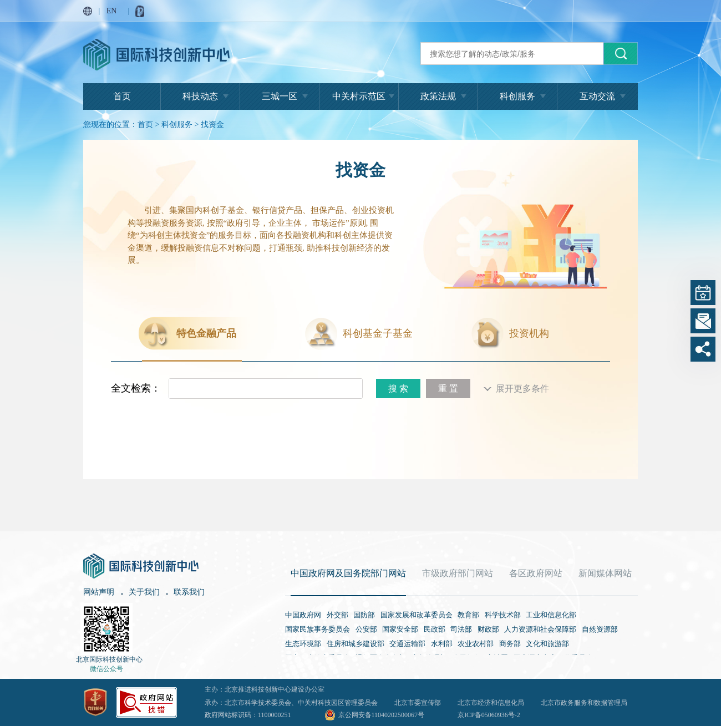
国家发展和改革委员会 (416, 615)
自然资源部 (600, 629)
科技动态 (200, 96)
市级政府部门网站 (457, 573)
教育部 (468, 615)
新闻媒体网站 (605, 573)
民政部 (434, 629)
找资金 (212, 124)
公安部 (366, 629)
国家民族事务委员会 (317, 629)
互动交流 (597, 96)
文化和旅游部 (547, 643)
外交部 (337, 615)
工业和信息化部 (551, 615)
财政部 (488, 629)
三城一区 (279, 96)
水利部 (442, 643)
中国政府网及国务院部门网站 (348, 573)
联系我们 (189, 592)
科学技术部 (503, 615)
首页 (122, 96)
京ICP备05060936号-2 (489, 715)
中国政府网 (303, 615)
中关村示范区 (358, 96)
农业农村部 (476, 643)
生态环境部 (303, 643)
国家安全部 (400, 629)
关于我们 (144, 592)
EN (111, 11)
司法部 (461, 629)
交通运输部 (407, 643)
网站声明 (98, 592)
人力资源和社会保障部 (540, 629)
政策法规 (438, 96)
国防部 (364, 615)
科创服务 (517, 96)
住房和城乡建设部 (355, 643)
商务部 (510, 643)
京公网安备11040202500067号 (381, 715)
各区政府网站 (535, 573)
